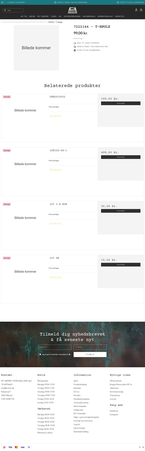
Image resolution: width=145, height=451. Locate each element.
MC (60, 16)
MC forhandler (80, 413)
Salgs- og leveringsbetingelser (86, 417)
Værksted (119, 16)
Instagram (114, 414)
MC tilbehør (43, 16)
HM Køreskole (89, 16)
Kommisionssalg (105, 16)
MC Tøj (24, 16)
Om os (76, 392)
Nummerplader (80, 406)
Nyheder (77, 388)
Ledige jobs (78, 410)
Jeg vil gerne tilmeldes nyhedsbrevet (56, 354)
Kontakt (77, 395)
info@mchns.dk (7, 388)
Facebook (114, 411)
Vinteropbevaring (72, 16)
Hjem (76, 381)
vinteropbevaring (81, 402)
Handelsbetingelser (82, 399)
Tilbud (54, 16)
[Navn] (55, 347)
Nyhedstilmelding (81, 431)
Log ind (77, 424)
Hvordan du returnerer (83, 421)
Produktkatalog (80, 384)
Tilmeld (90, 354)
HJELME (32, 16)
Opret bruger (79, 428)
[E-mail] (90, 347)
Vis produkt (121, 103)
